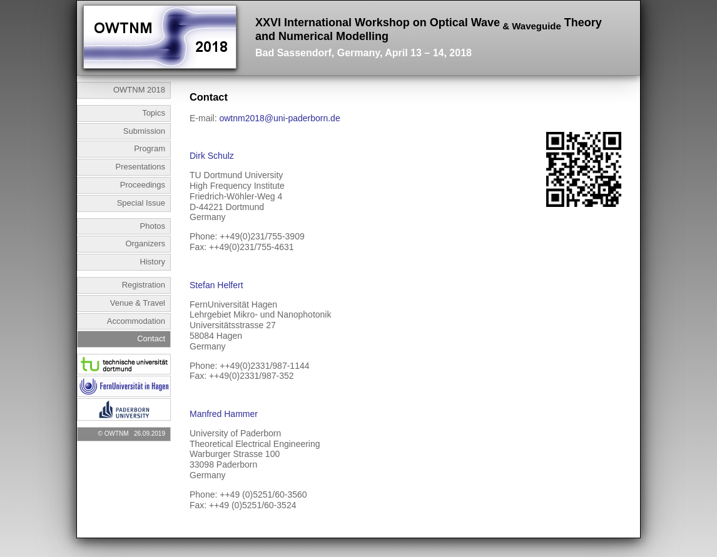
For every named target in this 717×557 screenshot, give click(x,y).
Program (149, 148)
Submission (144, 131)
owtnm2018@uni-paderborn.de (279, 118)
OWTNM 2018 (139, 89)
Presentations (141, 166)
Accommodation (136, 321)
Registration (143, 284)
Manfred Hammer (224, 414)
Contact (151, 338)
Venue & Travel (137, 303)
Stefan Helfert (216, 285)
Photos (152, 226)
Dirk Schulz (212, 156)
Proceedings (142, 184)
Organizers (145, 243)
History (152, 261)
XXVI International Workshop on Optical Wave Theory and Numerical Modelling (428, 37)
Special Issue (141, 203)
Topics (153, 113)
